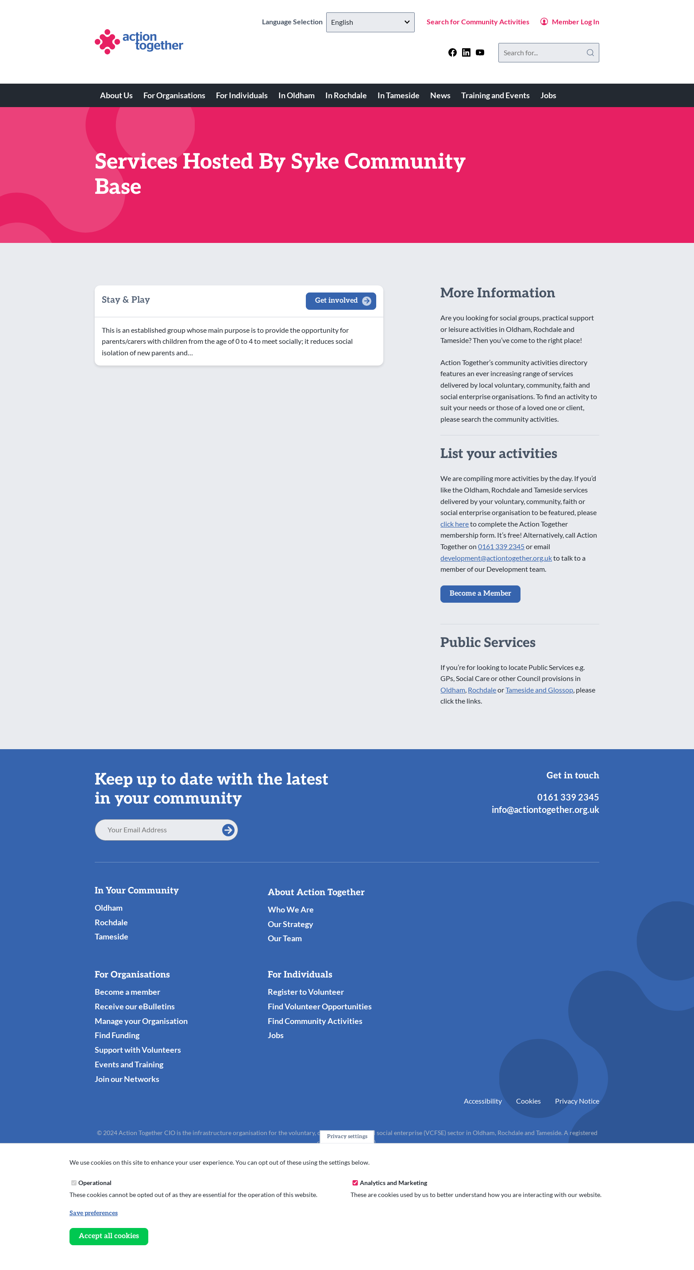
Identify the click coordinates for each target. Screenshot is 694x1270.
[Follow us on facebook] (452, 52)
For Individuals (242, 95)
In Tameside (399, 95)
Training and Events (495, 95)
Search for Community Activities (478, 21)
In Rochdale (346, 95)
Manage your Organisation (141, 1021)
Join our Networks (127, 1079)
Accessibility (483, 1101)
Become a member (127, 992)
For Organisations (174, 95)
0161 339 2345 (501, 546)
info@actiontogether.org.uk (545, 809)
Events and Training (129, 1064)
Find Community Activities (315, 1021)
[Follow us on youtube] (480, 52)
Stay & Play (126, 300)
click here (454, 524)
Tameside (111, 936)
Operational (95, 1182)
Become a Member (480, 593)
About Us (116, 95)
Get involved (336, 300)
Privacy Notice (577, 1101)
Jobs (548, 95)
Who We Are (291, 909)
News (440, 95)
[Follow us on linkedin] (466, 52)
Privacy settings (347, 1136)
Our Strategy (290, 924)
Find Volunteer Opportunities (320, 1006)
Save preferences (93, 1213)
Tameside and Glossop (539, 689)
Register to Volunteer (306, 992)
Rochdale (482, 689)
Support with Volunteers (138, 1049)
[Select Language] (370, 22)
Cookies (528, 1101)
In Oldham (296, 95)
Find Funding (117, 1035)
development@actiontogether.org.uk (496, 558)
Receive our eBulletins (135, 1006)
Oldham (452, 689)
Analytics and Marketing (393, 1182)
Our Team (285, 938)
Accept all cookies (109, 1236)
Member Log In (575, 21)
